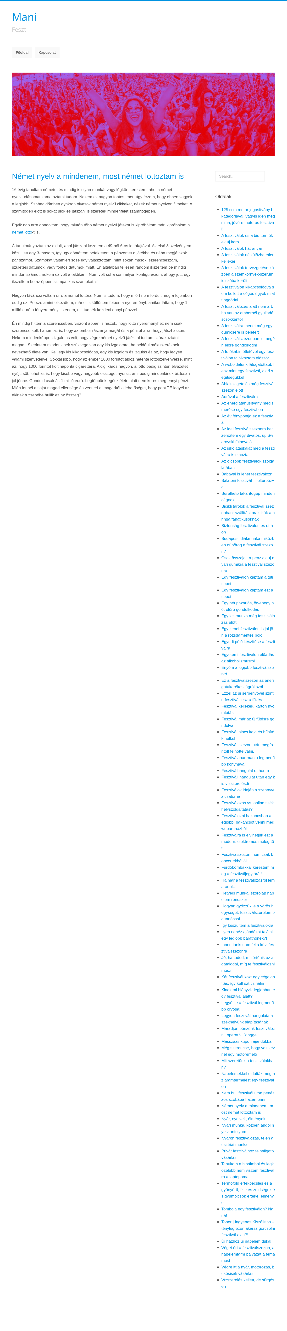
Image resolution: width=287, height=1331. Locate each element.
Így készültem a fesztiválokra (247, 925)
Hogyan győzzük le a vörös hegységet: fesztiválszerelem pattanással (248, 912)
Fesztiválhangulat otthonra (245, 770)
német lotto (22, 232)
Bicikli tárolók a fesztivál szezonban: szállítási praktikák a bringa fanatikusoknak (248, 513)
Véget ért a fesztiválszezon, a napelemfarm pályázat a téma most (248, 1254)
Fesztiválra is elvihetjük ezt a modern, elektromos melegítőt (247, 841)
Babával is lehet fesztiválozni (247, 474)
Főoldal (22, 52)
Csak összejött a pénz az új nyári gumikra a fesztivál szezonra (248, 564)
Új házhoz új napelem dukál (246, 1241)
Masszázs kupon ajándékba (246, 1041)
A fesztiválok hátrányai (241, 248)
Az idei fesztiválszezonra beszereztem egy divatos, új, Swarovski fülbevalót (247, 435)
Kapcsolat (47, 52)
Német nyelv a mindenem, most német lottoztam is (98, 176)
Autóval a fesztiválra (239, 396)
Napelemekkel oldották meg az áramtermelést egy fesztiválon (248, 1080)
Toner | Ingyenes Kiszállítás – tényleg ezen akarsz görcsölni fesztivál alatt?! (248, 1228)
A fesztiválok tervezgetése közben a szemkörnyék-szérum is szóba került (247, 274)
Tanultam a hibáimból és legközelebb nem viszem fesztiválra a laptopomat (247, 1170)
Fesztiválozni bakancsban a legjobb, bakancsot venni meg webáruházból (247, 822)
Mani (24, 17)
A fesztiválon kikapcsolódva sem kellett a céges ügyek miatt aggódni (248, 293)
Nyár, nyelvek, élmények (243, 1119)
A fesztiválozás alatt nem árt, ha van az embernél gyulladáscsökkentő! (247, 313)
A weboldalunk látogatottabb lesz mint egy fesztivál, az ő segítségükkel (247, 371)
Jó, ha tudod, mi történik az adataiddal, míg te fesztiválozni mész (248, 964)
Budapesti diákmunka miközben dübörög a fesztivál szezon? (247, 545)
